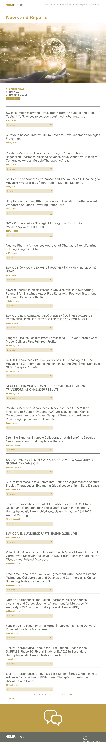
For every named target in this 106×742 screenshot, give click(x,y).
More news (11, 698)
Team (53, 5)
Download (11, 125)
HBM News (14, 92)
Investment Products (64, 5)
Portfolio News (16, 89)
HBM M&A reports (18, 95)
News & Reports (94, 5)
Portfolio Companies (80, 5)
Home (47, 5)
